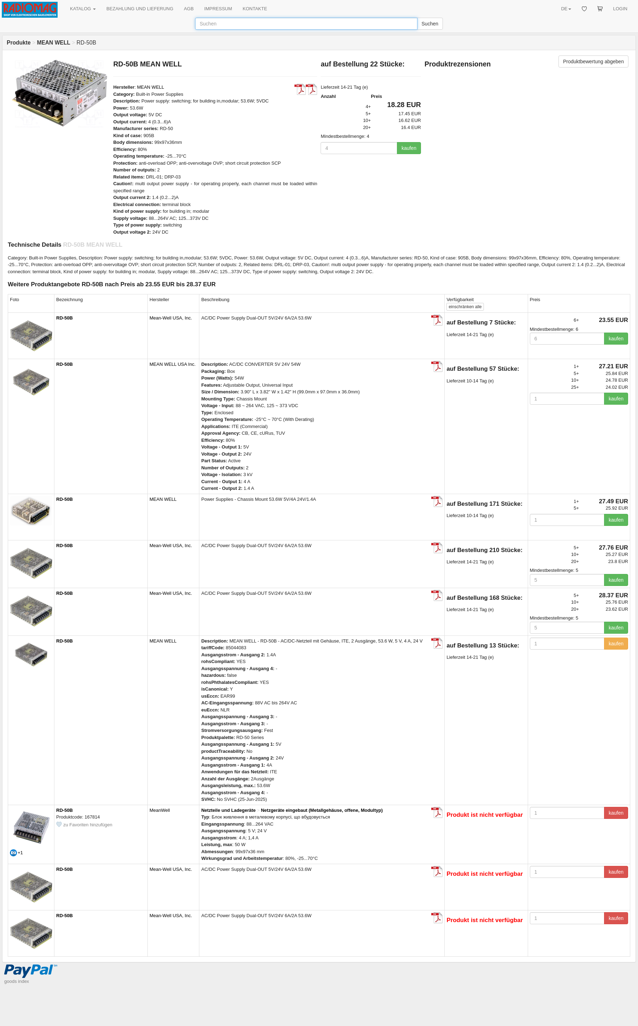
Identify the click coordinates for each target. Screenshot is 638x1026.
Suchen (430, 24)
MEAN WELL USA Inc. (172, 364)
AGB (188, 8)
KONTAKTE (255, 8)
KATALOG (83, 8)
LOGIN (620, 8)
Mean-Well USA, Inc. (171, 318)
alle (465, 306)
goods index (16, 981)
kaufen (409, 148)
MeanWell (160, 810)
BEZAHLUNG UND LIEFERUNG (139, 8)
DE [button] (566, 8)
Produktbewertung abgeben (593, 61)
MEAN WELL (150, 87)
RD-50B (64, 318)
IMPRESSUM (218, 8)
